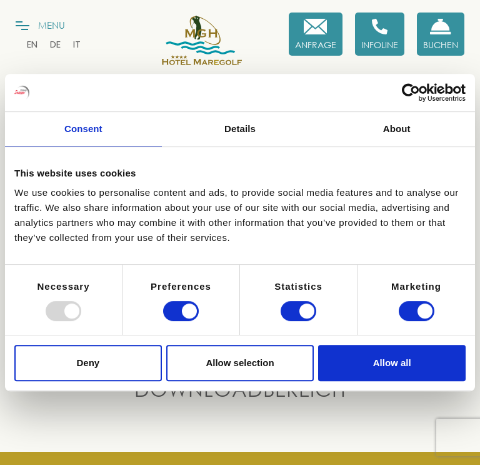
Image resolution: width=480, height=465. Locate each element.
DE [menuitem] (55, 44)
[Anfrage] (315, 34)
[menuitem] (32, 44)
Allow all (392, 362)
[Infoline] (379, 34)
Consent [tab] (83, 128)
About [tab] (397, 128)
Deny (87, 362)
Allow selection (240, 362)
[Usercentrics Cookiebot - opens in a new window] (411, 92)
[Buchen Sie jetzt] (440, 34)
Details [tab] (240, 128)
